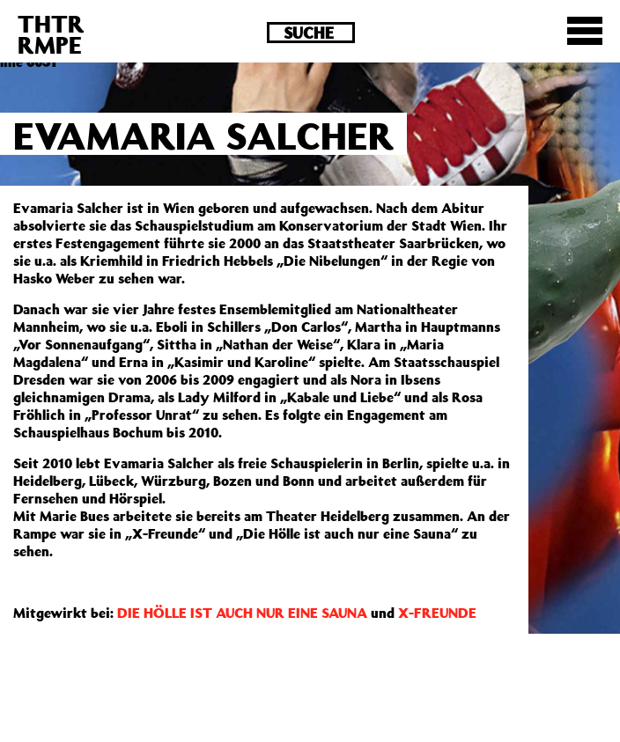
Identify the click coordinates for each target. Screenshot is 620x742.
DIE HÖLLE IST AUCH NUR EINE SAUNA (242, 612)
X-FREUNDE (437, 612)
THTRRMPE (51, 34)
